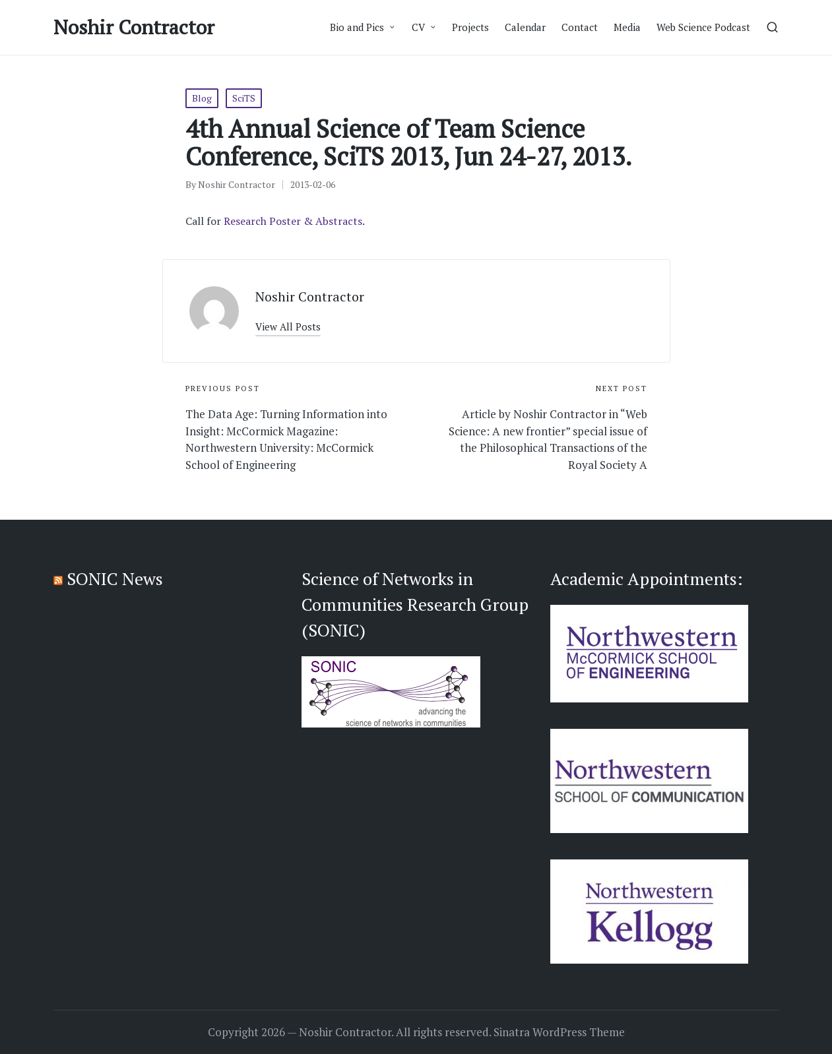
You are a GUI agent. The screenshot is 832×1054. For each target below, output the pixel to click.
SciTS (243, 98)
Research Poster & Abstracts (293, 221)
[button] (288, 327)
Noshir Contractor (133, 27)
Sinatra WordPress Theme (559, 1032)
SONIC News (115, 578)
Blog (202, 98)
